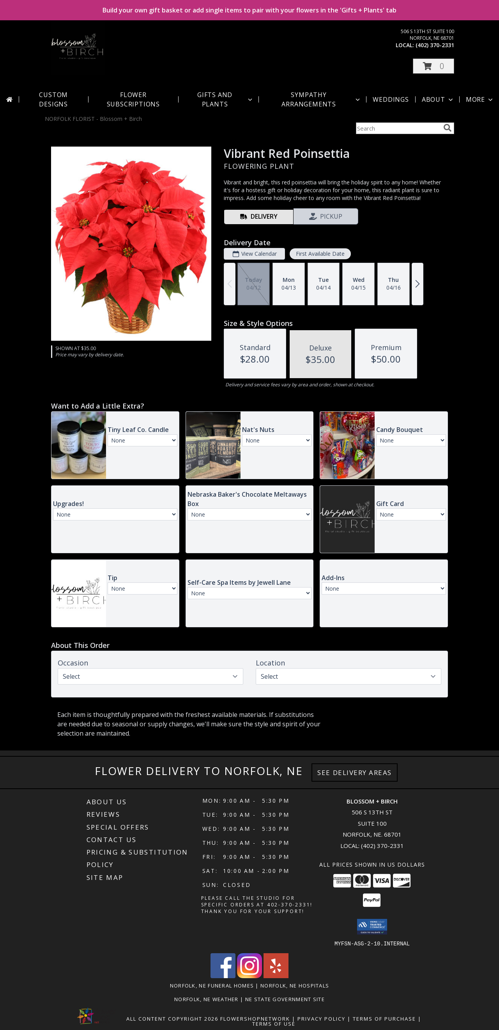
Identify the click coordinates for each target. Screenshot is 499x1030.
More (480, 99)
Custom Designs (53, 99)
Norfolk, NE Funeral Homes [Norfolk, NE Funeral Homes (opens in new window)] (212, 985)
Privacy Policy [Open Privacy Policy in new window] (321, 1018)
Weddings (391, 99)
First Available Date (320, 253)
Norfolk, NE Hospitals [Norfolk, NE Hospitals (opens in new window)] (294, 985)
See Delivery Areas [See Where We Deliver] (354, 772)
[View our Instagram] (249, 975)
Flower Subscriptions (133, 99)
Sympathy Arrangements (321, 99)
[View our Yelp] (276, 975)
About (438, 99)
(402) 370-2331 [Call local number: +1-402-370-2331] (435, 45)
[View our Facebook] (223, 975)
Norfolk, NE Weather (206, 998)
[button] (433, 66)
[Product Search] (398, 128)
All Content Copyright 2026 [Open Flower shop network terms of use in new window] (172, 1018)
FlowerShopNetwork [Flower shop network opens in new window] (255, 1018)
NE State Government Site (285, 998)
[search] (447, 128)
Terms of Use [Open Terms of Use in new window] (274, 1023)
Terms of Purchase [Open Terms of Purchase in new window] (384, 1018)
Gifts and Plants (225, 99)
